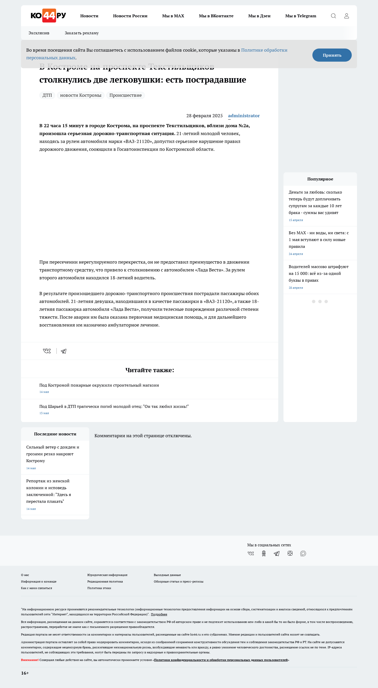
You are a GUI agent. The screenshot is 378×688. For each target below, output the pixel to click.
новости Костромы (80, 95)
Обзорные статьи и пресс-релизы (178, 581)
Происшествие (125, 95)
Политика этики (99, 588)
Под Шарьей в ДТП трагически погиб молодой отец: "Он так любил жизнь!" (149, 410)
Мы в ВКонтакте (216, 15)
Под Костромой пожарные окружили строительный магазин (149, 388)
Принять (332, 55)
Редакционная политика (105, 581)
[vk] (47, 351)
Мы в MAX (173, 15)
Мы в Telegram (300, 15)
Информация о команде (38, 581)
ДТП (47, 95)
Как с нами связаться (36, 588)
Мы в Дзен (259, 15)
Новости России (130, 15)
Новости (89, 15)
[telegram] (65, 351)
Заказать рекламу (82, 32)
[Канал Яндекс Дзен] (290, 553)
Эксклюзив (39, 32)
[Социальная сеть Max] (303, 553)
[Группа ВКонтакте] (250, 553)
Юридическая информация (107, 575)
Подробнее (159, 614)
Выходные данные (167, 575)
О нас (25, 575)
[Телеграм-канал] (277, 553)
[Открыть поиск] (333, 15)
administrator (244, 116)
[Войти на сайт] (346, 15)
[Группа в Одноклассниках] (263, 553)
